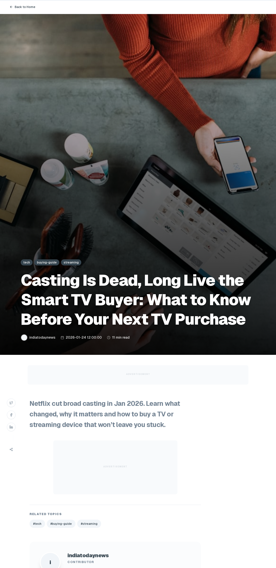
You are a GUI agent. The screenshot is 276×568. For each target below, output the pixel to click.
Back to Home (22, 7)
